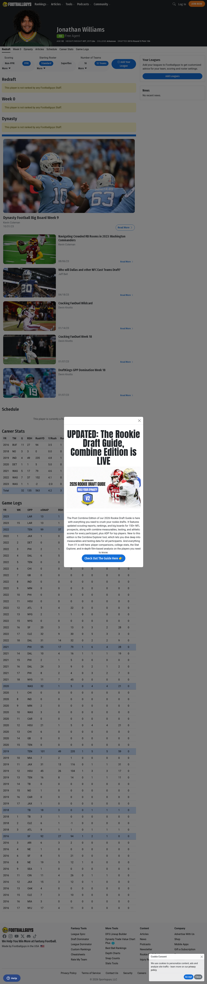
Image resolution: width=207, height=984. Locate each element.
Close (198, 977)
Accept (188, 977)
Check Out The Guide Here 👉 (103, 558)
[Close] (201, 956)
